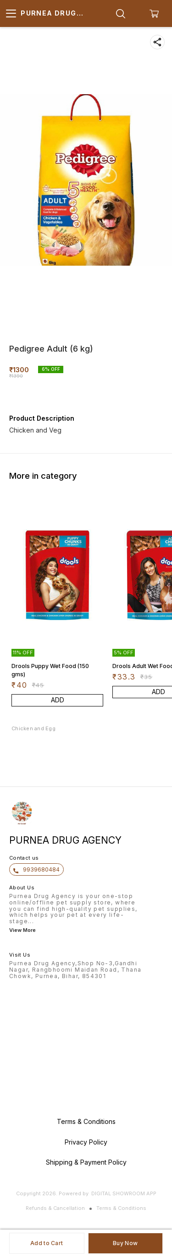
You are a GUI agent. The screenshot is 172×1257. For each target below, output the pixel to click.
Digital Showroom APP (123, 1193)
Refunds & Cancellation (55, 1208)
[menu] (11, 14)
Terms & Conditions (121, 1208)
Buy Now (125, 1243)
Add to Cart (46, 1243)
